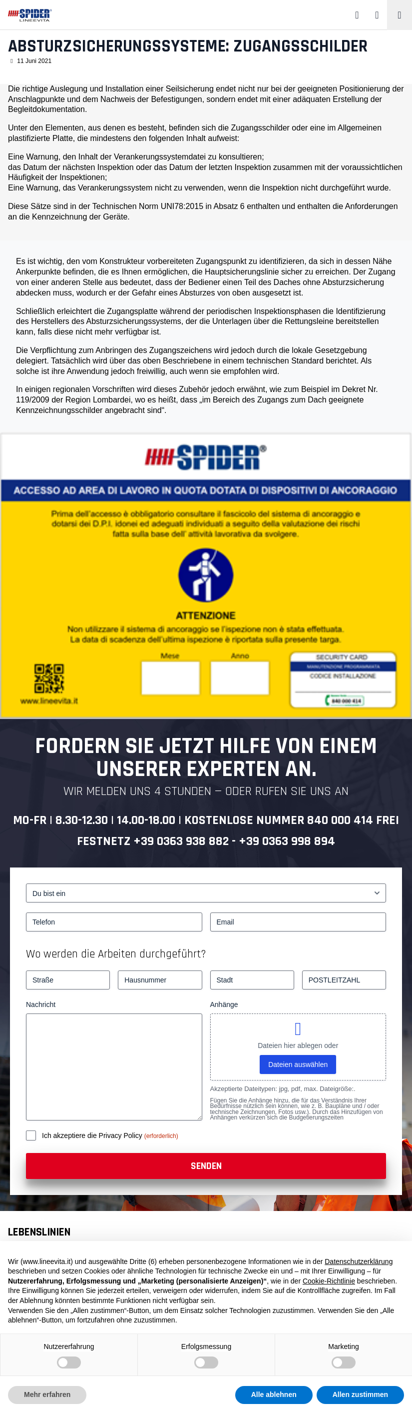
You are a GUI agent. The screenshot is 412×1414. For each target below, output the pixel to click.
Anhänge (224, 1004)
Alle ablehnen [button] (274, 1394)
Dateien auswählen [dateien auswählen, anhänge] (298, 1064)
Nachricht (40, 1004)
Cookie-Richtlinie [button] (329, 1281)
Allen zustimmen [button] (360, 1394)
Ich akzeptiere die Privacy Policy (93, 1136)
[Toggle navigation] (399, 15)
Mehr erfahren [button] (47, 1394)
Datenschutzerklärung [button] (359, 1262)
